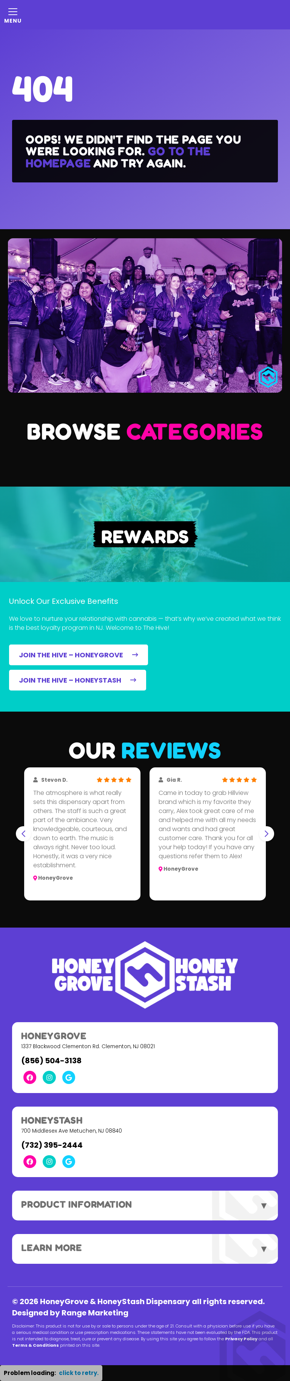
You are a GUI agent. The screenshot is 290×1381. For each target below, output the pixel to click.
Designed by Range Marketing (70, 1313)
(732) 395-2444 (52, 1145)
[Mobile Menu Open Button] (13, 15)
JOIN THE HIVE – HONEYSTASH (77, 680)
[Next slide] (266, 833)
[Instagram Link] (49, 1077)
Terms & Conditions (35, 1345)
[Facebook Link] (29, 1077)
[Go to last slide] (23, 833)
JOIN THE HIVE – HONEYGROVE (78, 655)
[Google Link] (68, 1077)
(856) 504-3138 (51, 1060)
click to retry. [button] (79, 1373)
